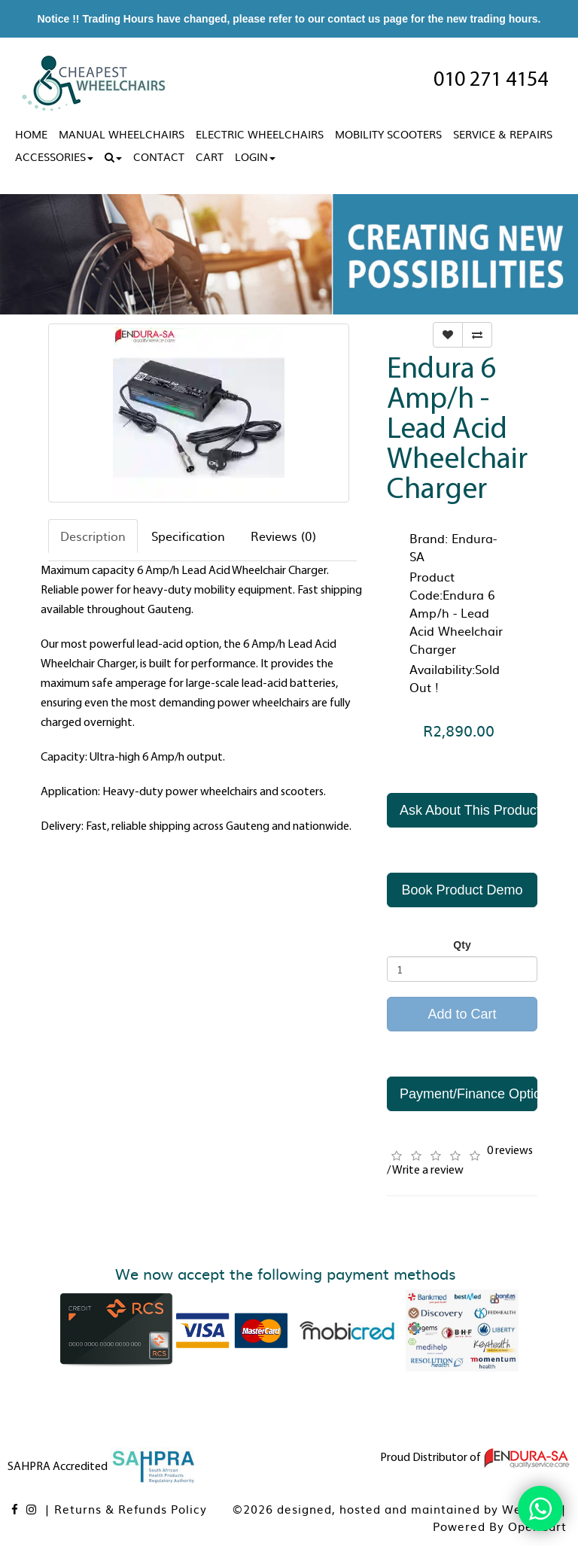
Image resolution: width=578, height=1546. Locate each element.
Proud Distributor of (475, 1458)
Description (93, 536)
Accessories (54, 156)
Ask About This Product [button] (468, 810)
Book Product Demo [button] (461, 890)
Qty (461, 945)
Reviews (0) (283, 536)
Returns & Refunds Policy (130, 1508)
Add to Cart (461, 1014)
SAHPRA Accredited (102, 1467)
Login (255, 156)
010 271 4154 (491, 80)
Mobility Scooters (388, 133)
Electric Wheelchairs (260, 133)
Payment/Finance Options (468, 1093)
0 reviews (510, 1151)
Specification (188, 536)
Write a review (428, 1171)
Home (31, 133)
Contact (158, 156)
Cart (210, 156)
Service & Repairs (502, 133)
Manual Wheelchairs (121, 133)
